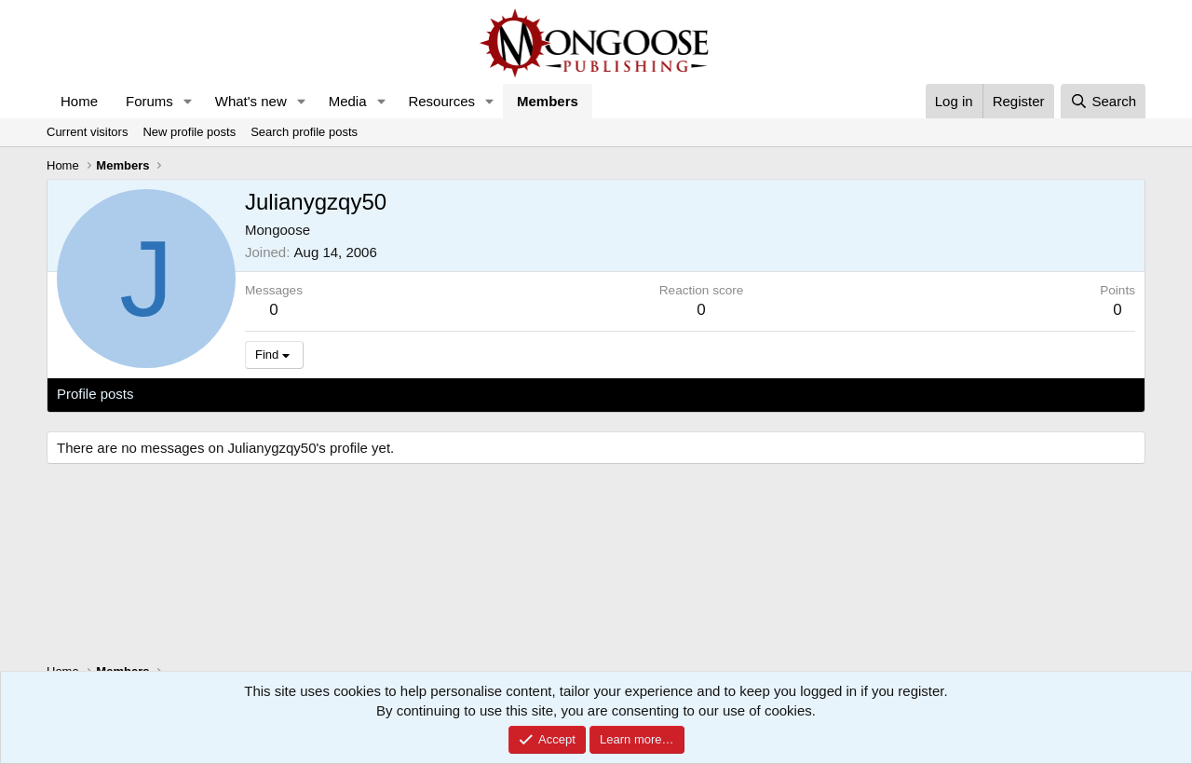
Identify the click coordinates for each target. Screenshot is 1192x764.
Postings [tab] (282, 394)
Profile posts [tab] (95, 394)
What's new (251, 101)
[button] (188, 101)
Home (79, 101)
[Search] (1103, 101)
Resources (441, 101)
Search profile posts (304, 132)
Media (348, 101)
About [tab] (346, 394)
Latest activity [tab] (195, 394)
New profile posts (189, 132)
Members (547, 101)
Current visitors (87, 132)
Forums (149, 101)
